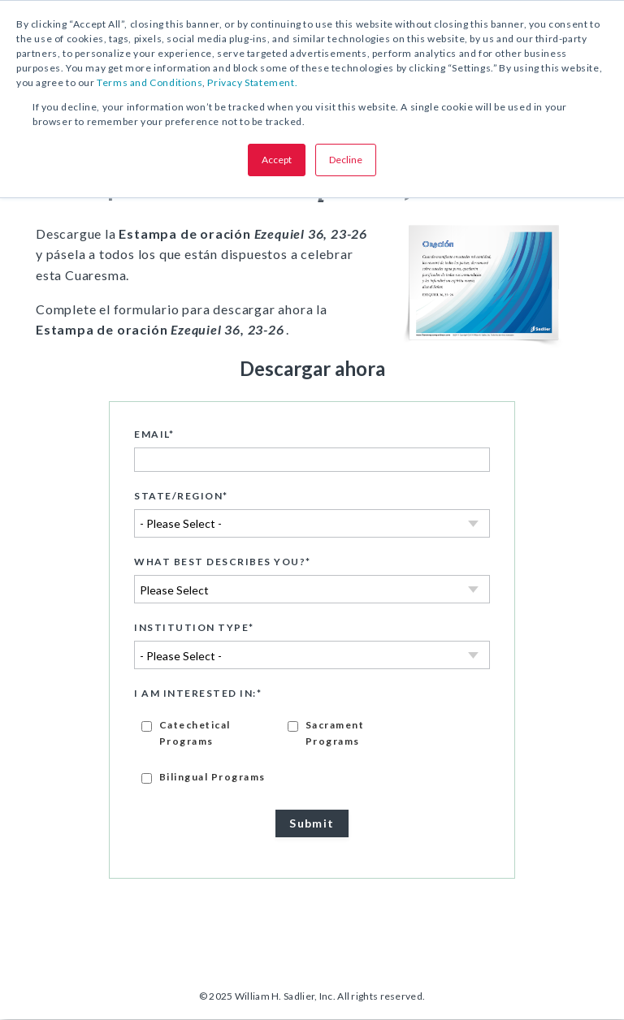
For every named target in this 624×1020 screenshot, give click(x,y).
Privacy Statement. (252, 82)
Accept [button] (277, 159)
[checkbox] (312, 751)
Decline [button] (345, 159)
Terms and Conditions (149, 82)
